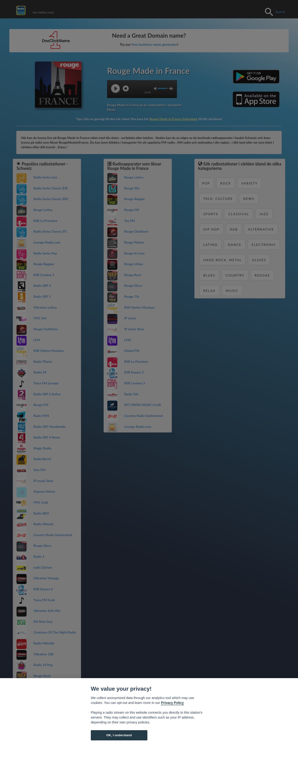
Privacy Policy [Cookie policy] (172, 703)
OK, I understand (119, 735)
